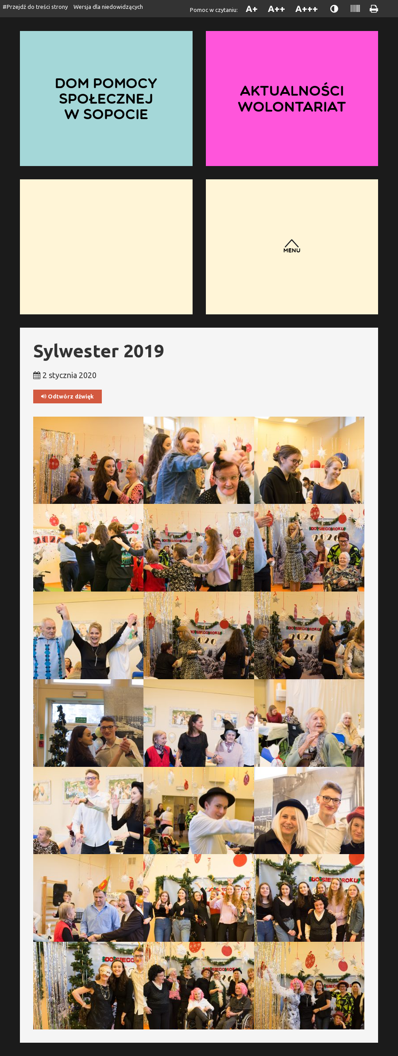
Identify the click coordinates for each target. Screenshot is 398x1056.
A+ (252, 9)
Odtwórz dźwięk (67, 396)
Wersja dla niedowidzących (108, 7)
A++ (276, 9)
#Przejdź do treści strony (35, 7)
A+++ (306, 9)
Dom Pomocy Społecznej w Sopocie (106, 98)
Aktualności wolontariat (292, 98)
